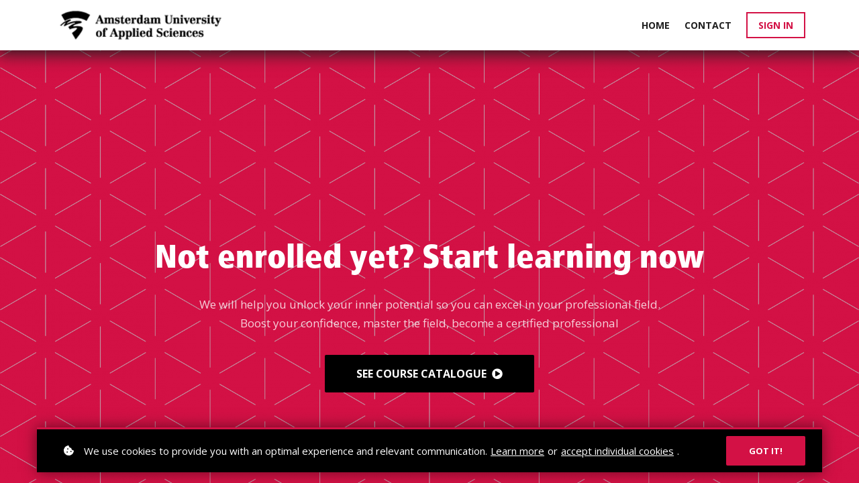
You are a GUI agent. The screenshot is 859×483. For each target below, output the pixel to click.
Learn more (517, 451)
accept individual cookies (617, 451)
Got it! (765, 451)
